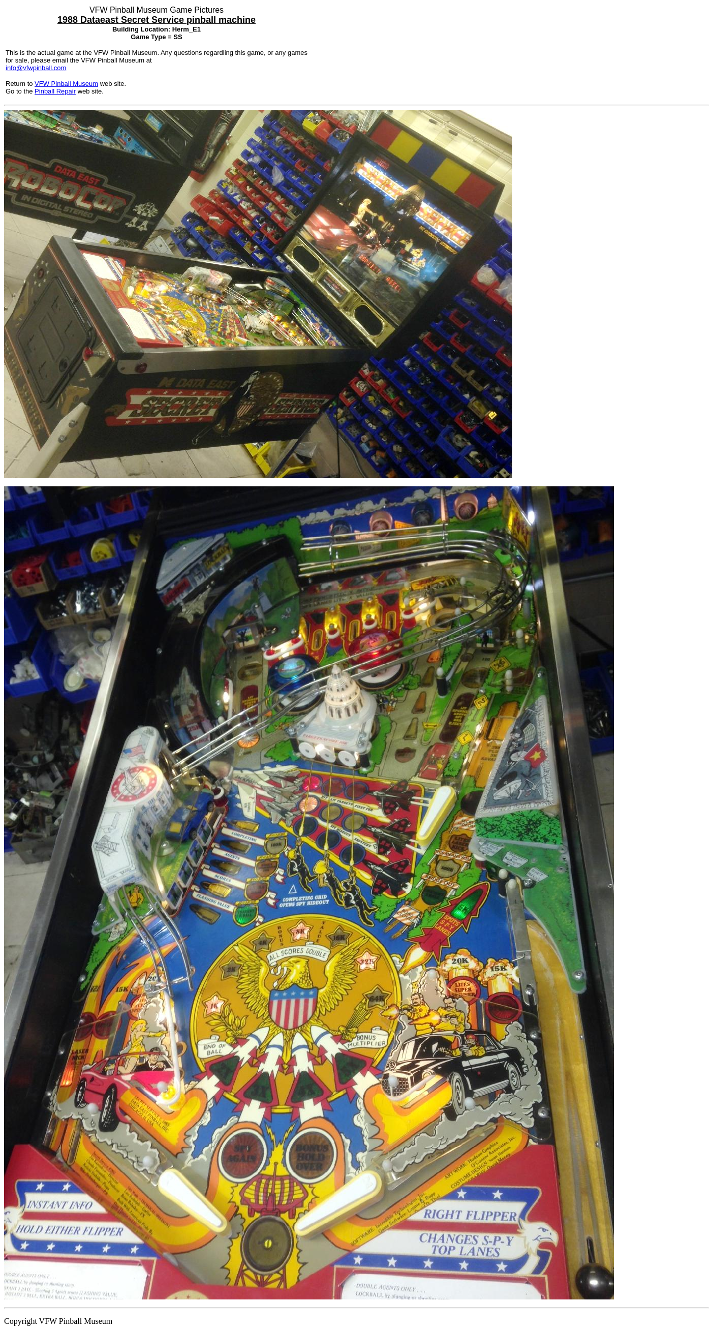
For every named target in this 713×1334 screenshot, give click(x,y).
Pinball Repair (55, 91)
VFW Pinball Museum (66, 83)
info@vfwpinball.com (36, 68)
